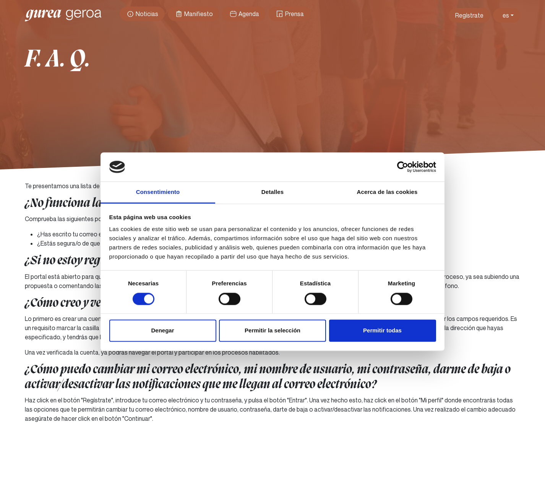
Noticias (142, 14)
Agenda (244, 14)
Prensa (289, 14)
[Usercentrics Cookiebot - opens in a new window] (402, 167)
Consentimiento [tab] (158, 192)
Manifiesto (193, 14)
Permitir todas (382, 330)
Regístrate (469, 15)
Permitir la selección (272, 330)
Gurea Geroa (63, 15)
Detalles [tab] (272, 192)
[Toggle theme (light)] (506, 15)
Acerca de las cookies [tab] (387, 192)
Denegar (162, 330)
